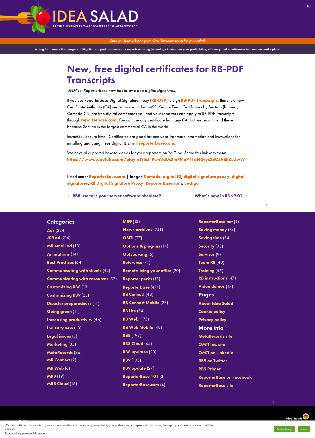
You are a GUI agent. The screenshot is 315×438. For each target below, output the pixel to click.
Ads (51, 230)
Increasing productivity (70, 320)
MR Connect (58, 360)
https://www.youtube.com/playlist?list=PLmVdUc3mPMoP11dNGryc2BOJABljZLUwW (156, 159)
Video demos (211, 286)
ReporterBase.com (107, 176)
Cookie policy (211, 311)
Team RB (207, 262)
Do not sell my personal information (25, 433)
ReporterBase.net (215, 221)
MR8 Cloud (58, 384)
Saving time (210, 238)
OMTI (128, 238)
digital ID (172, 176)
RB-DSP (158, 100)
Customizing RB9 (64, 295)
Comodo (152, 176)
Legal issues (59, 336)
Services (206, 254)
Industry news (61, 328)
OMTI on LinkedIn (215, 353)
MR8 (51, 376)
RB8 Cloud (133, 343)
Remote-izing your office (147, 270)
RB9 (127, 360)
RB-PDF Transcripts (199, 100)
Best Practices (60, 262)
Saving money (212, 229)
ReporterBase (136, 287)
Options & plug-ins (141, 246)
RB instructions (212, 278)
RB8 (127, 335)
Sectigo (191, 183)
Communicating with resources (77, 279)
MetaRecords (60, 352)
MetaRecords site (215, 336)
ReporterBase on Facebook (225, 377)
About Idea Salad (215, 303)
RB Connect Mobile (141, 302)
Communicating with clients (74, 270)
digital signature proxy (206, 176)
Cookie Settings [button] (284, 429)
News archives (137, 229)
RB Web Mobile (138, 327)
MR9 (127, 221)
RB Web (130, 319)
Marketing (57, 344)
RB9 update (134, 368)
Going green (59, 311)
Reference (132, 262)
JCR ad (53, 238)
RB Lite (129, 311)
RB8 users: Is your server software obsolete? (114, 196)
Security (206, 246)
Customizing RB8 (64, 287)
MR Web (55, 368)
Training (206, 270)
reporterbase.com (99, 120)
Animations (58, 254)
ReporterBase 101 (141, 376)
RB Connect (134, 294)
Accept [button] (304, 429)
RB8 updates (135, 352)
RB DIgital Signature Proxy (116, 183)
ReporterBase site (215, 385)
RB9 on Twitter (212, 361)
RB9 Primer (209, 369)
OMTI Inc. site (211, 344)
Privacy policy (212, 320)
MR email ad (59, 246)
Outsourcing (135, 254)
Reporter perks (137, 279)
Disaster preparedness (69, 303)
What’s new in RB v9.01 (221, 196)
